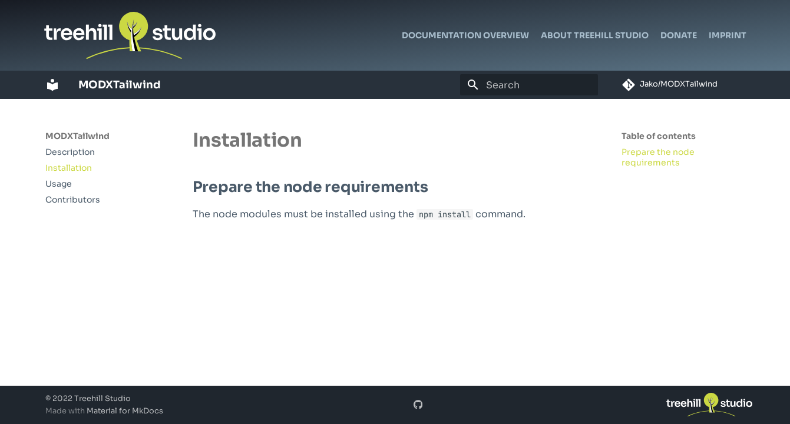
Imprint (727, 35)
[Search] (529, 84)
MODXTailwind (77, 136)
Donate (678, 35)
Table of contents (659, 136)
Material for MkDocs (125, 411)
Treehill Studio (102, 398)
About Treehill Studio (595, 35)
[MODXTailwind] (52, 85)
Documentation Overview (465, 35)
